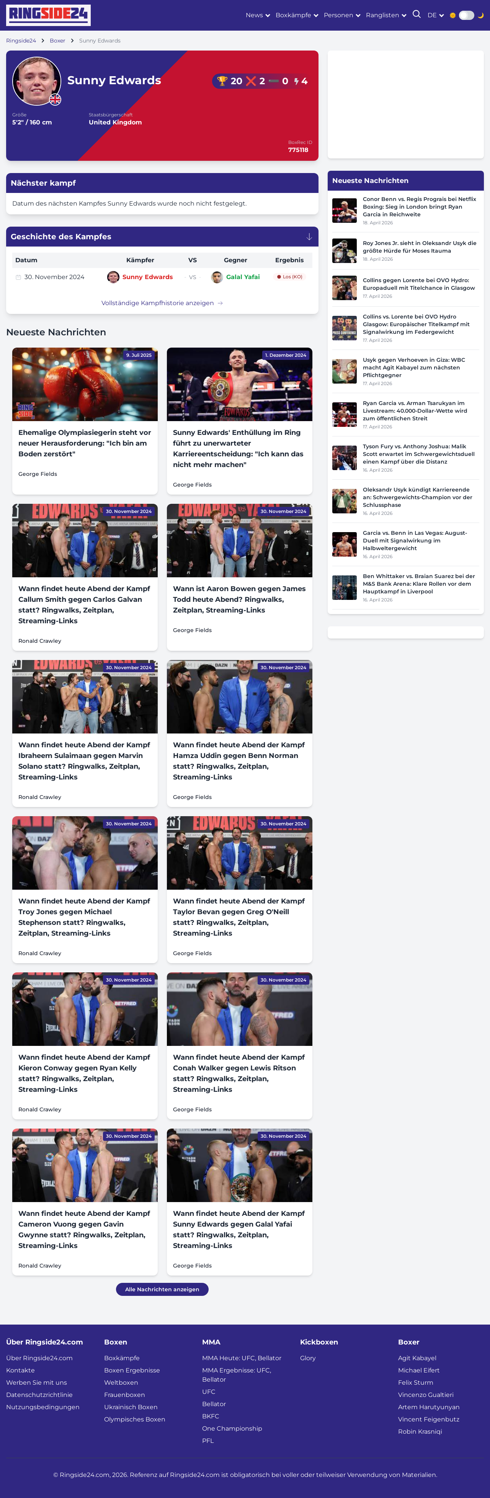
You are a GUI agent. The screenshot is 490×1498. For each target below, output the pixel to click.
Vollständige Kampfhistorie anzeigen (162, 303)
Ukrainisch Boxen (131, 1407)
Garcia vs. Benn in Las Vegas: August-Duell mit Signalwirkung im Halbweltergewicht (415, 540)
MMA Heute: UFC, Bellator (241, 1358)
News (254, 15)
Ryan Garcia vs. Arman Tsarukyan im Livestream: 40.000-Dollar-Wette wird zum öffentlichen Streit (415, 411)
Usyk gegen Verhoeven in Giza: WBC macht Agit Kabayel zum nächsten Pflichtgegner (414, 367)
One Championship (232, 1428)
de (432, 15)
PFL (208, 1440)
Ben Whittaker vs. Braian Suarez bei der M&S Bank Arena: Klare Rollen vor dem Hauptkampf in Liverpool (419, 584)
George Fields (37, 473)
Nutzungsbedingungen (43, 1407)
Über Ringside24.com (39, 1358)
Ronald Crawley (39, 640)
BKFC (210, 1416)
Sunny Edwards (147, 277)
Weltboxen (121, 1382)
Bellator (214, 1404)
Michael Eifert (419, 1370)
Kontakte (20, 1370)
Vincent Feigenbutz (428, 1419)
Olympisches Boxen (134, 1419)
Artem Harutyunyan (429, 1407)
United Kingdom (115, 122)
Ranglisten (382, 15)
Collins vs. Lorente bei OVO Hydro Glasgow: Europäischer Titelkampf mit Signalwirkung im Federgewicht (416, 324)
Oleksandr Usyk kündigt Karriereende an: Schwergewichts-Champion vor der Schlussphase (417, 497)
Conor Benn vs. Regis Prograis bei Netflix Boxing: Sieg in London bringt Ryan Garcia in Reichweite (419, 207)
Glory (308, 1358)
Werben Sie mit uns (36, 1382)
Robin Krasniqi (420, 1431)
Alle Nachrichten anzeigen (162, 1289)
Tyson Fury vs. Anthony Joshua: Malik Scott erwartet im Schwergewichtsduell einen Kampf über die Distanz (419, 454)
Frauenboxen (124, 1394)
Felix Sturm (415, 1382)
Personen (338, 15)
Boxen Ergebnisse (132, 1370)
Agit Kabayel (417, 1358)
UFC (209, 1391)
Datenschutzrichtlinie (39, 1394)
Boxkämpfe (293, 15)
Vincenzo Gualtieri (426, 1394)
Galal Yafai (243, 277)
